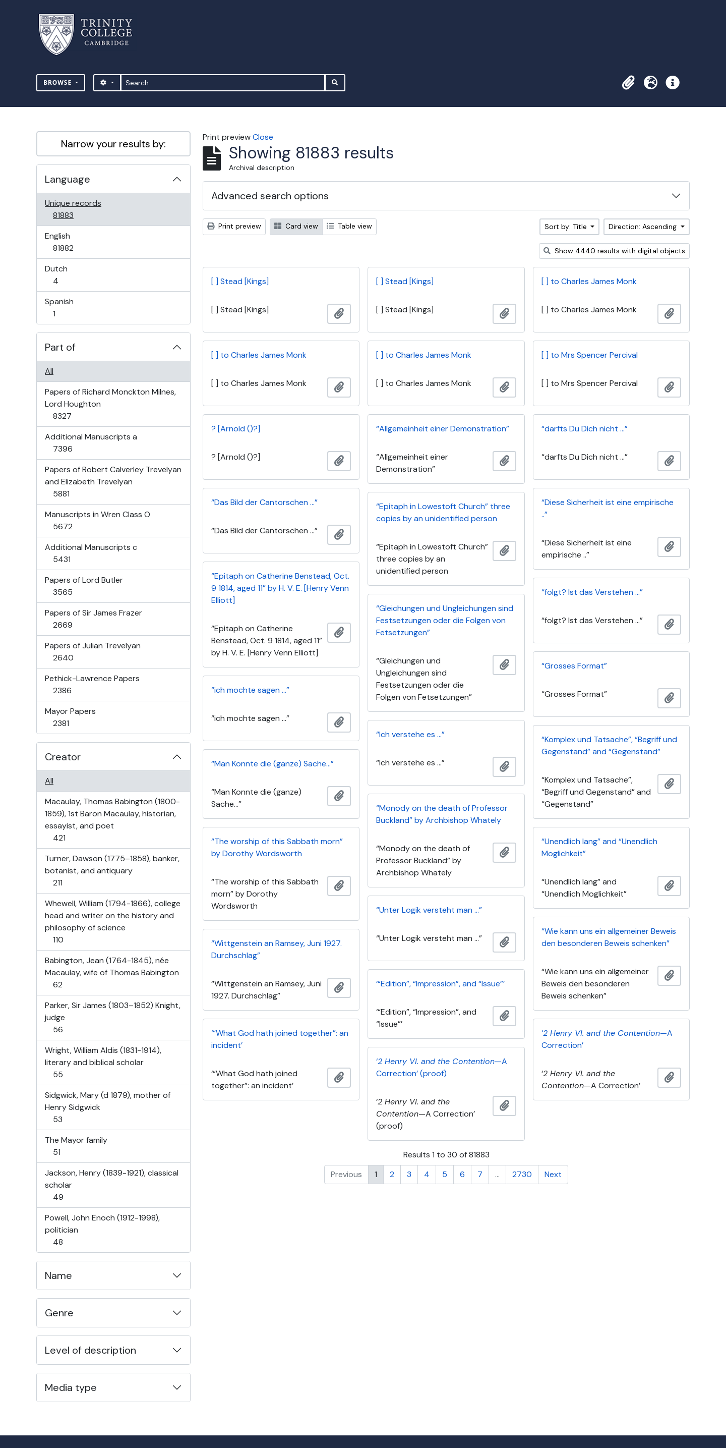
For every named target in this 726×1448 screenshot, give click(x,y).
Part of (60, 347)
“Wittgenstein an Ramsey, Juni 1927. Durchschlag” (276, 949)
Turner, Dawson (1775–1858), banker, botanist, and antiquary (111, 870)
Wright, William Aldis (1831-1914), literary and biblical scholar (102, 1062)
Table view (349, 226)
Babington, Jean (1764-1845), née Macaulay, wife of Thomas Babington (111, 972)
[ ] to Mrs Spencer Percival (589, 355)
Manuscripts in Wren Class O (97, 520)
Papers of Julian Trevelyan (92, 651)
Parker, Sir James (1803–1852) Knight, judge (112, 1017)
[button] (628, 83)
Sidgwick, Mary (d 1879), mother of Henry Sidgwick (107, 1107)
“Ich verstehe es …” (410, 734)
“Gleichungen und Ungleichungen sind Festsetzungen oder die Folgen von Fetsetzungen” (444, 620)
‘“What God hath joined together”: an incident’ (279, 1039)
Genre (59, 1312)
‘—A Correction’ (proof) (441, 1067)
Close (263, 137)
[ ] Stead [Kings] (240, 281)
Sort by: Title (566, 226)
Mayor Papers (70, 717)
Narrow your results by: (113, 143)
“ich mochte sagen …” (250, 690)
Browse (58, 82)
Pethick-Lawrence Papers (92, 684)
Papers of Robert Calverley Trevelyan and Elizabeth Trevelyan (113, 481)
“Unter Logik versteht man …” (429, 910)
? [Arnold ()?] (235, 428)
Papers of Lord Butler (83, 586)
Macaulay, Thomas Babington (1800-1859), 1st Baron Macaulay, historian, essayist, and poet (112, 819)
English (70, 242)
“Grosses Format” (574, 665)
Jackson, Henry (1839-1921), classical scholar (111, 1184)
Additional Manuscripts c (90, 553)
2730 (522, 1174)
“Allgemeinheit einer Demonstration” (442, 428)
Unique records (72, 209)
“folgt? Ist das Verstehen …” (592, 592)
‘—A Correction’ (607, 1039)
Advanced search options (270, 195)
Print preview (234, 226)
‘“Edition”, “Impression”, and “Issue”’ (440, 983)
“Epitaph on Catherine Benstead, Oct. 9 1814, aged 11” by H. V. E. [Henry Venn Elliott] (280, 588)
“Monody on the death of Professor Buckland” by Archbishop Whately (442, 814)
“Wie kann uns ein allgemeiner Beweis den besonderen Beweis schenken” (608, 937)
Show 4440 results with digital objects (614, 250)
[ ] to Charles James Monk (589, 281)
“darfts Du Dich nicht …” (584, 428)
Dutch (62, 274)
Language (67, 179)
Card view (296, 226)
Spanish (61, 307)
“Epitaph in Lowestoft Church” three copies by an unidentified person (443, 512)
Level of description (90, 1350)
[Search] (223, 82)
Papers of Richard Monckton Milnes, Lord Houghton (110, 403)
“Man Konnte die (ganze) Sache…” (272, 763)
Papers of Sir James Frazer (93, 618)
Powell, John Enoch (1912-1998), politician (102, 1229)
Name (58, 1275)
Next (553, 1174)
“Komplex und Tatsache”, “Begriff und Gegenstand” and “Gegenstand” (609, 745)
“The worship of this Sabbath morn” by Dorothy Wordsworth (277, 847)
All (49, 371)
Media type (71, 1387)
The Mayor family (75, 1146)
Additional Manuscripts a (90, 442)
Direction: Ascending (644, 226)
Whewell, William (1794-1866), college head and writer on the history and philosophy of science (112, 921)
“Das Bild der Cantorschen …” (264, 502)
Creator (63, 756)
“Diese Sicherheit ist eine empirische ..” (607, 508)
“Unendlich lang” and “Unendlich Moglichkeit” (599, 847)
